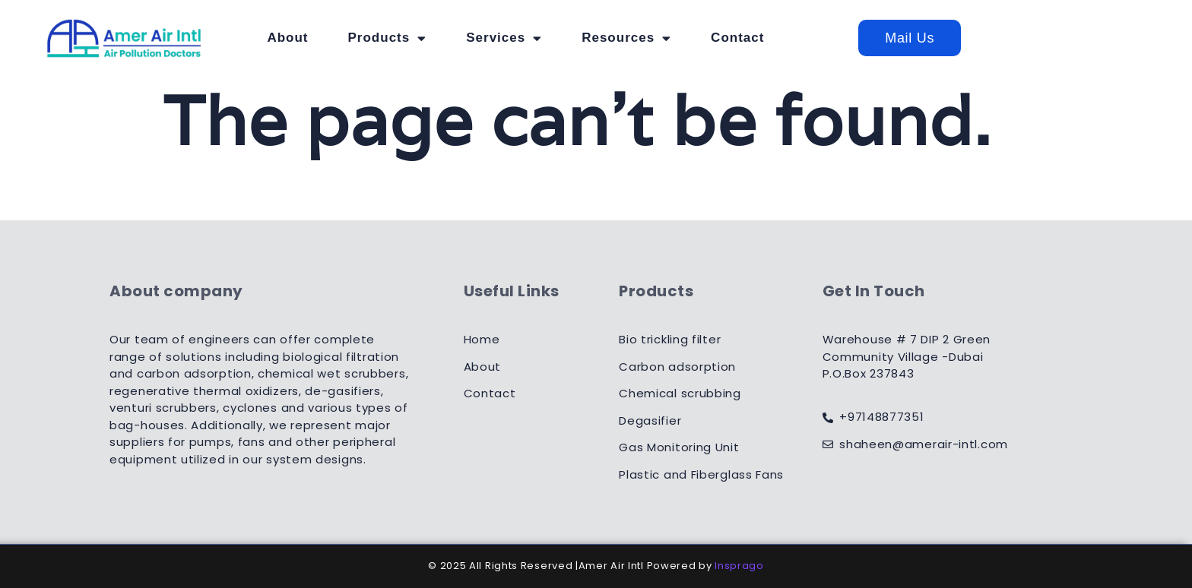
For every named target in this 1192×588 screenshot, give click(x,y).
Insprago (739, 565)
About (364, 37)
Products (464, 38)
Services (581, 38)
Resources (703, 38)
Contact (814, 37)
